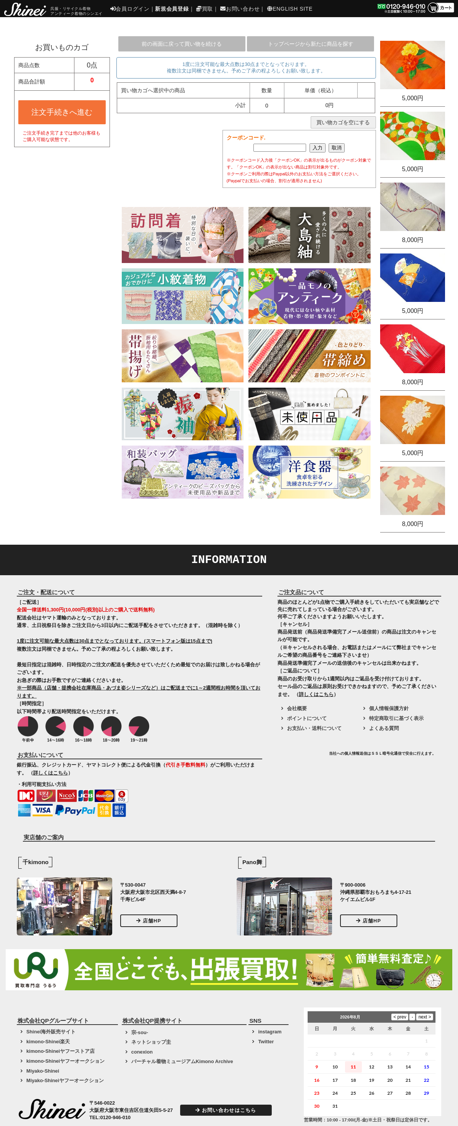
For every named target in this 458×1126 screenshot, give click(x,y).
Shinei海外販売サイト (51, 1032)
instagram (269, 1032)
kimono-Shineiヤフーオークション (65, 1061)
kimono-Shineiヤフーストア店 (60, 1051)
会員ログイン (130, 9)
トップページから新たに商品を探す (310, 44)
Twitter (266, 1041)
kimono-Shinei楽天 (48, 1041)
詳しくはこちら (50, 773)
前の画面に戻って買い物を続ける (182, 44)
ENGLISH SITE (290, 9)
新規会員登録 (172, 9)
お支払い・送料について (314, 728)
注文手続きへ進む (61, 112)
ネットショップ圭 (151, 1042)
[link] (302, 756)
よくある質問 (384, 728)
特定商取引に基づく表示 (396, 718)
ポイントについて (307, 718)
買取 (204, 9)
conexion (142, 1052)
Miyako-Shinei (42, 1071)
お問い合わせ (240, 9)
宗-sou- (139, 1032)
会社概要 (297, 708)
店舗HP (148, 921)
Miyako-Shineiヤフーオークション (65, 1080)
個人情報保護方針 (389, 708)
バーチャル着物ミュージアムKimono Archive (182, 1061)
